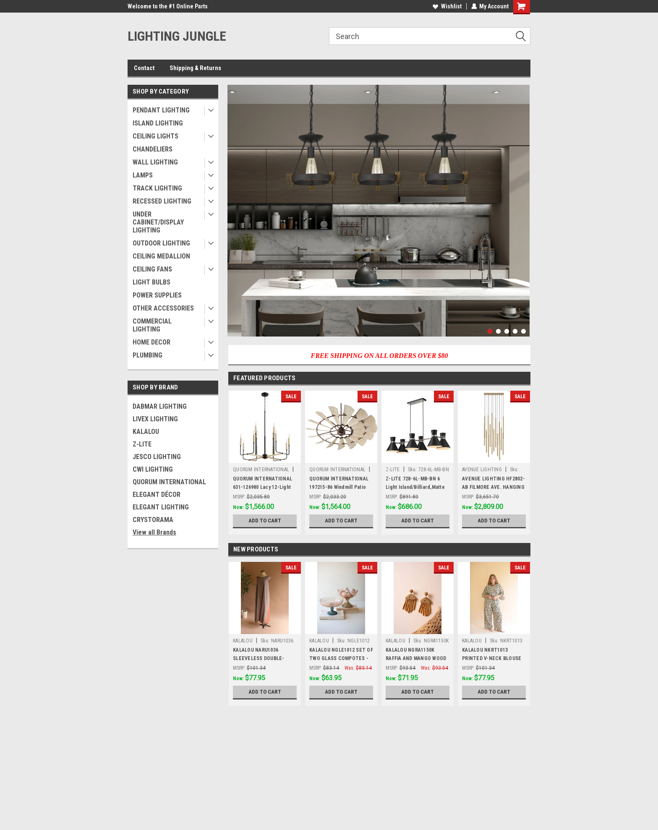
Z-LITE (142, 444)
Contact (144, 68)
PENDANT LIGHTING (161, 110)
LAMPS (143, 175)
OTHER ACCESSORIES (163, 308)
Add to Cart (265, 520)
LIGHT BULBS (151, 282)
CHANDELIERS (152, 149)
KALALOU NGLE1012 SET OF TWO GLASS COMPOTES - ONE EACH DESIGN (341, 658)
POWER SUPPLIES (157, 295)
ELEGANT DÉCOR (156, 495)
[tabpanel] (378, 211)
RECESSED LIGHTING (162, 201)
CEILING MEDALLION (161, 256)
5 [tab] (523, 331)
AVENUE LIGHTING (482, 469)
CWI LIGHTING (153, 469)
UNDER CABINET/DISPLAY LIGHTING (158, 222)
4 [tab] (515, 331)
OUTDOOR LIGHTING (161, 243)
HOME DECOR (151, 342)
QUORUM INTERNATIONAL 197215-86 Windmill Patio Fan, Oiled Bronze (338, 487)
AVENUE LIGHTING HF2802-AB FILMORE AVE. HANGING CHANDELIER (493, 487)
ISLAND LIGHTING (158, 123)
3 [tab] (506, 331)
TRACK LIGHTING (157, 188)
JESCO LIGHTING (157, 457)
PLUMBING (147, 355)
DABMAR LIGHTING (160, 406)
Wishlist (446, 6)
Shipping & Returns (195, 68)
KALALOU (146, 432)
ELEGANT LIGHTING (161, 507)
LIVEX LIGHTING (155, 419)
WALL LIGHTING (155, 162)
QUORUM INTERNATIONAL (169, 482)
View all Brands (154, 532)
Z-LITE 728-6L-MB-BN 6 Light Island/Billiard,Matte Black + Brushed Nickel (415, 487)
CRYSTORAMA (153, 520)
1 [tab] (490, 331)
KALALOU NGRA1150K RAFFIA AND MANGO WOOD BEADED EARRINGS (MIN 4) (416, 658)
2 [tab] (498, 331)
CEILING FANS (152, 269)
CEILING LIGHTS (155, 136)
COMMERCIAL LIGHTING (152, 325)
